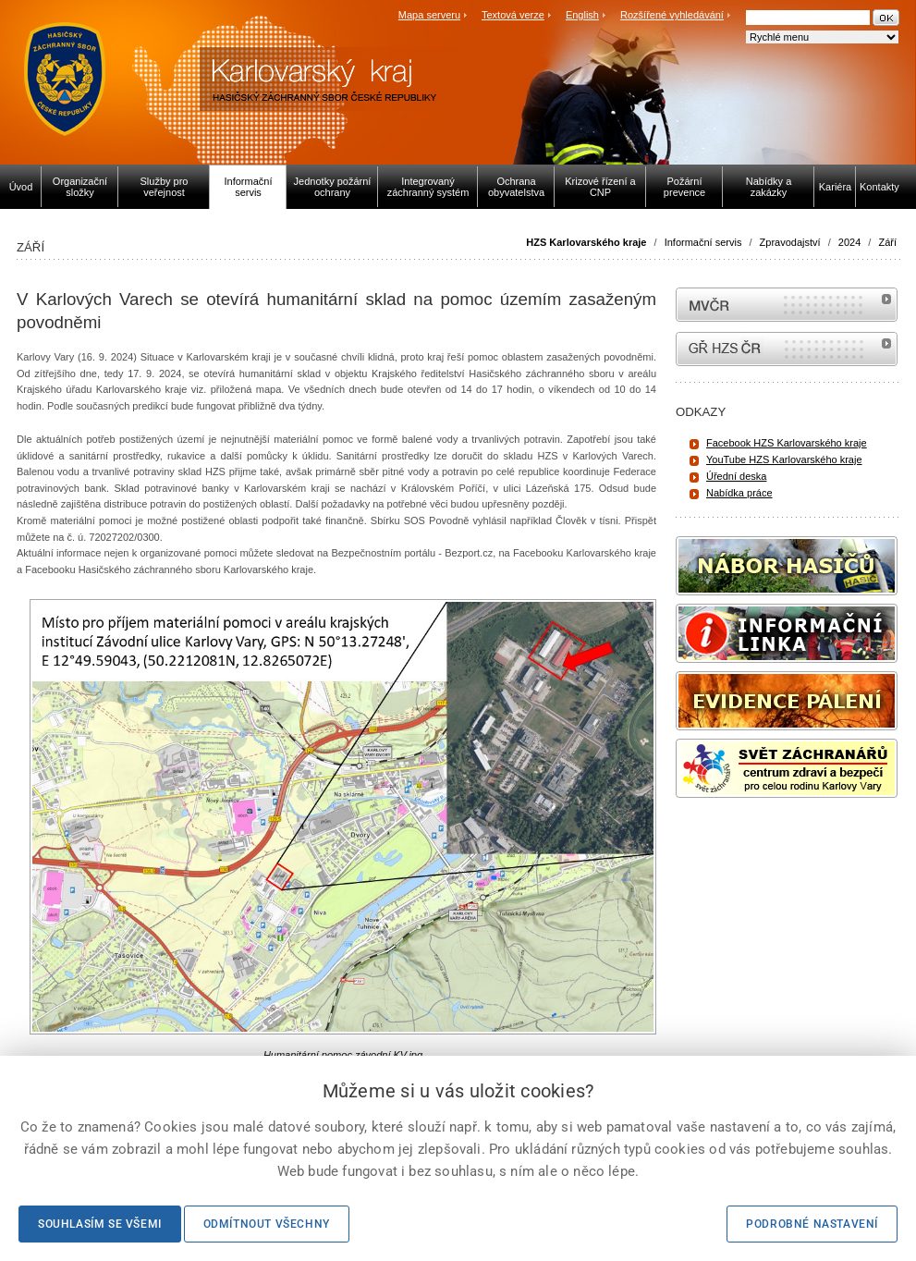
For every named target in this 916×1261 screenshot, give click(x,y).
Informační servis (703, 242)
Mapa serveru (429, 14)
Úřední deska (736, 476)
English (582, 14)
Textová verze (513, 14)
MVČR (787, 305)
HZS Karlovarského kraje (587, 242)
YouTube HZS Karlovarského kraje (784, 459)
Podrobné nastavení (812, 1224)
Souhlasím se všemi (100, 1224)
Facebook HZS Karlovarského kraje (786, 442)
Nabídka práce (739, 492)
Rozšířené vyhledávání (672, 14)
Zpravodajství (790, 242)
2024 (849, 242)
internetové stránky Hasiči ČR (787, 349)
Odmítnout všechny (266, 1224)
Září (887, 242)
